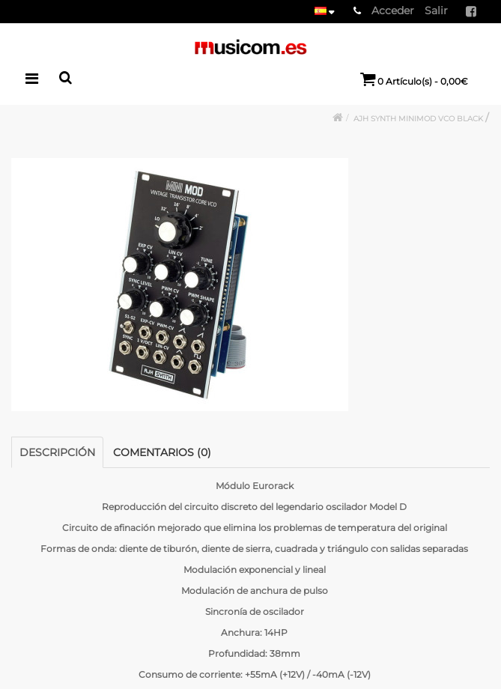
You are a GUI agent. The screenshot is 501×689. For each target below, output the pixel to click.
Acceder (392, 10)
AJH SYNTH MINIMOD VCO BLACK (419, 119)
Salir (436, 10)
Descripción (57, 452)
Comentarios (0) (162, 452)
